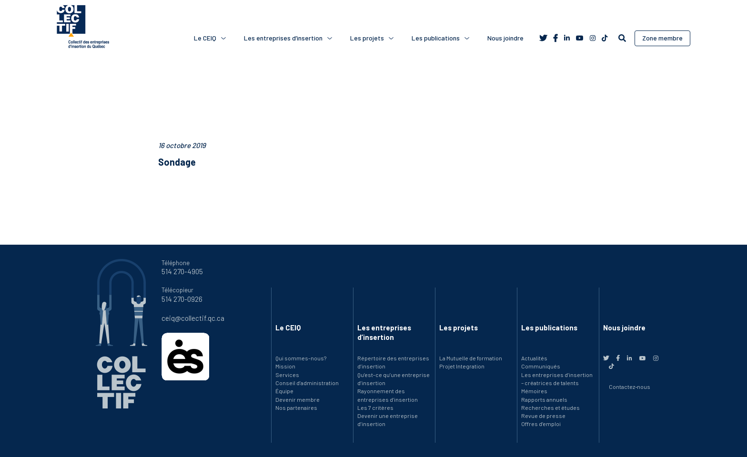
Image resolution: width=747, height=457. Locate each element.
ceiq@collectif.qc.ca (193, 318)
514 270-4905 (182, 271)
